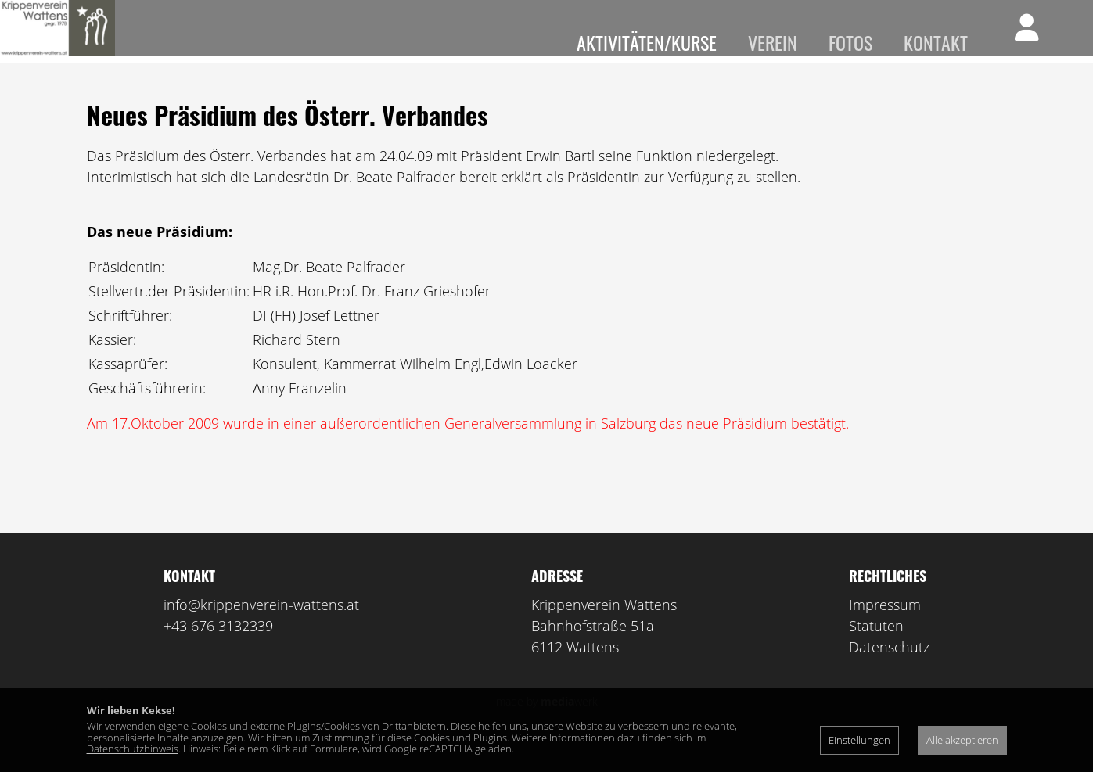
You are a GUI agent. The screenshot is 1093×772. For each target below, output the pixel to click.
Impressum (885, 627)
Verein (772, 42)
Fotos (850, 42)
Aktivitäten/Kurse (647, 42)
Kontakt (936, 42)
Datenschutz (889, 669)
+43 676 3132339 (218, 648)
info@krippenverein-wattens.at (261, 627)
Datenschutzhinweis (132, 748)
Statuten (876, 648)
